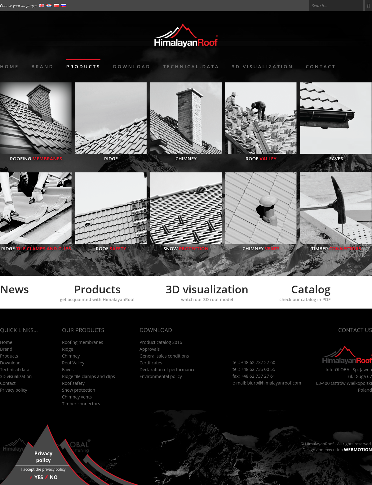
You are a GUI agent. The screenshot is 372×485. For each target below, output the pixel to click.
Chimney (186, 155)
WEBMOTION (358, 449)
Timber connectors (81, 404)
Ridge (111, 155)
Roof (261, 155)
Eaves (336, 155)
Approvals (150, 349)
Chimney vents (77, 397)
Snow (186, 245)
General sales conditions (164, 356)
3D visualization (263, 66)
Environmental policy (161, 376)
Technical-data (191, 66)
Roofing (36, 155)
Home (9, 66)
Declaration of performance (167, 369)
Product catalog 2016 (161, 342)
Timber (336, 245)
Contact (321, 66)
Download (132, 66)
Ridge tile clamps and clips (88, 376)
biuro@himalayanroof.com (274, 383)
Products (83, 66)
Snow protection (78, 390)
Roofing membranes (82, 342)
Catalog (304, 292)
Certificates (151, 363)
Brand (42, 66)
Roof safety (73, 383)
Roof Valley (73, 363)
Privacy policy (13, 390)
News (14, 289)
